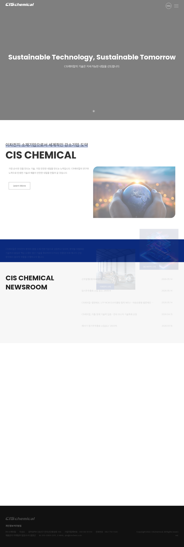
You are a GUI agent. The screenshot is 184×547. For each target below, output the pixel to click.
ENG (169, 6)
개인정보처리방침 (14, 525)
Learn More (22, 185)
